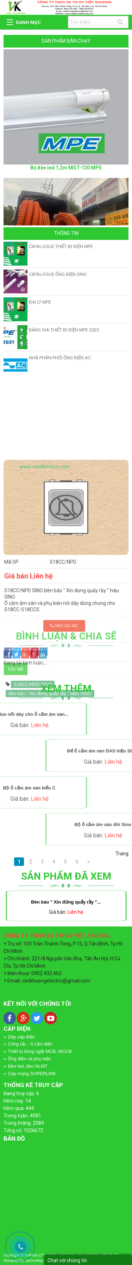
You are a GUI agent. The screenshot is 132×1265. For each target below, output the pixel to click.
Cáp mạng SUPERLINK (32, 1073)
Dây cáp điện (21, 1037)
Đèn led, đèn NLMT (28, 1066)
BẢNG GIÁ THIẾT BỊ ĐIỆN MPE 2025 (64, 330)
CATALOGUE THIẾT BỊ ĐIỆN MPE (61, 246)
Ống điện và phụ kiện (29, 1058)
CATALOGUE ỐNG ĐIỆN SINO (58, 274)
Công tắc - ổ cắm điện (30, 1044)
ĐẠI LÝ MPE (40, 302)
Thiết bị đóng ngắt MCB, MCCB (40, 1051)
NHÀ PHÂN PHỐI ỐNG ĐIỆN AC (60, 357)
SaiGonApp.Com (38, 1261)
